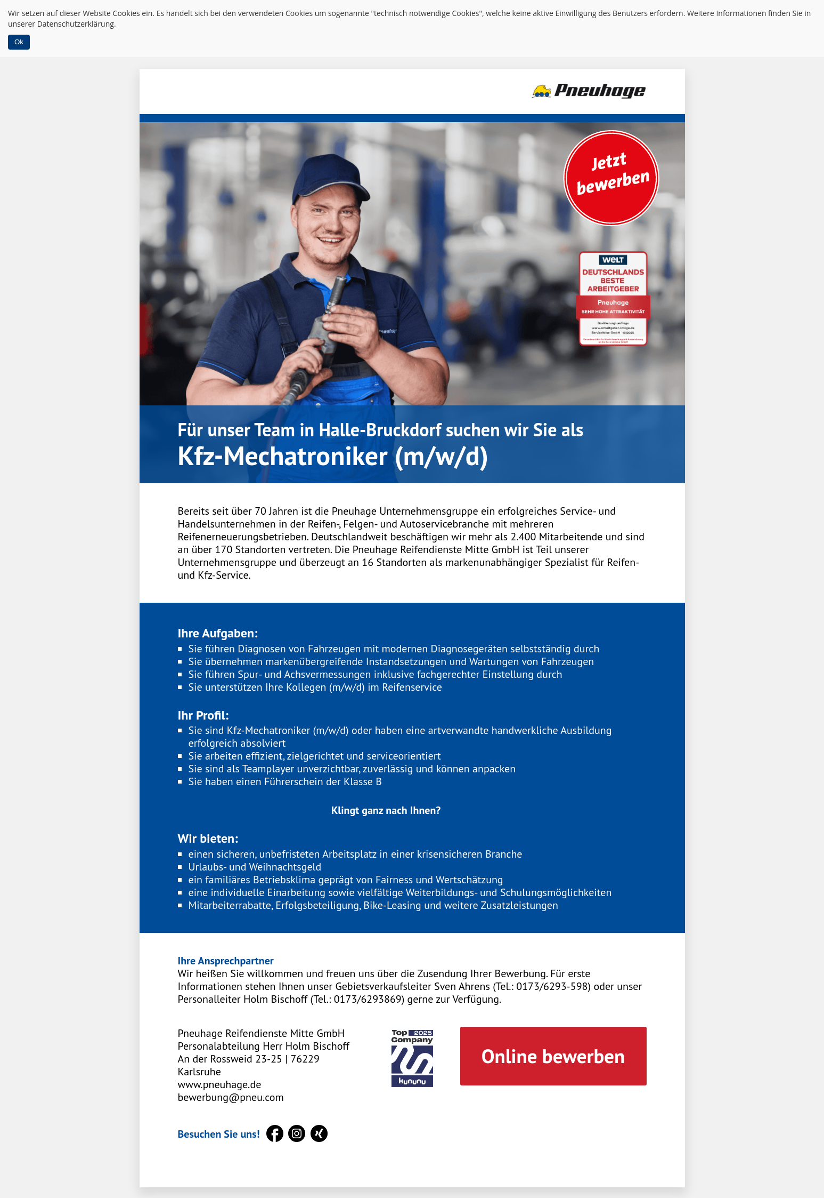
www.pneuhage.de (220, 1084)
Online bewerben (553, 1055)
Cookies (126, 13)
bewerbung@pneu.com (231, 1097)
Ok (18, 42)
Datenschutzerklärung (75, 24)
